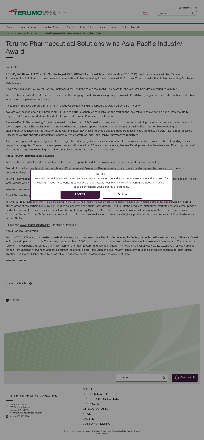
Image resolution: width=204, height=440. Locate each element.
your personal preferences (112, 187)
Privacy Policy (119, 183)
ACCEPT (80, 194)
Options (122, 194)
